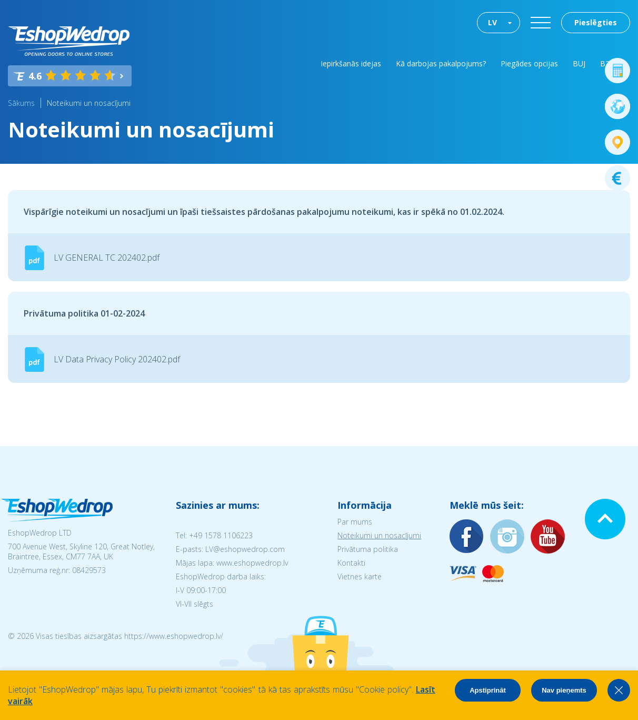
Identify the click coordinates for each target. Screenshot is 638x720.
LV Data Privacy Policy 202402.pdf (117, 359)
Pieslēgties (595, 22)
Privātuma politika (367, 549)
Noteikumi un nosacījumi (89, 103)
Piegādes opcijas (529, 63)
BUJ (579, 63)
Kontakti (351, 563)
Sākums (21, 103)
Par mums (354, 522)
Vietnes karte (359, 576)
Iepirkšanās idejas (351, 63)
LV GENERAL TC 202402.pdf (107, 257)
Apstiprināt (488, 690)
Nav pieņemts (564, 690)
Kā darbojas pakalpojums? (441, 63)
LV (492, 22)
